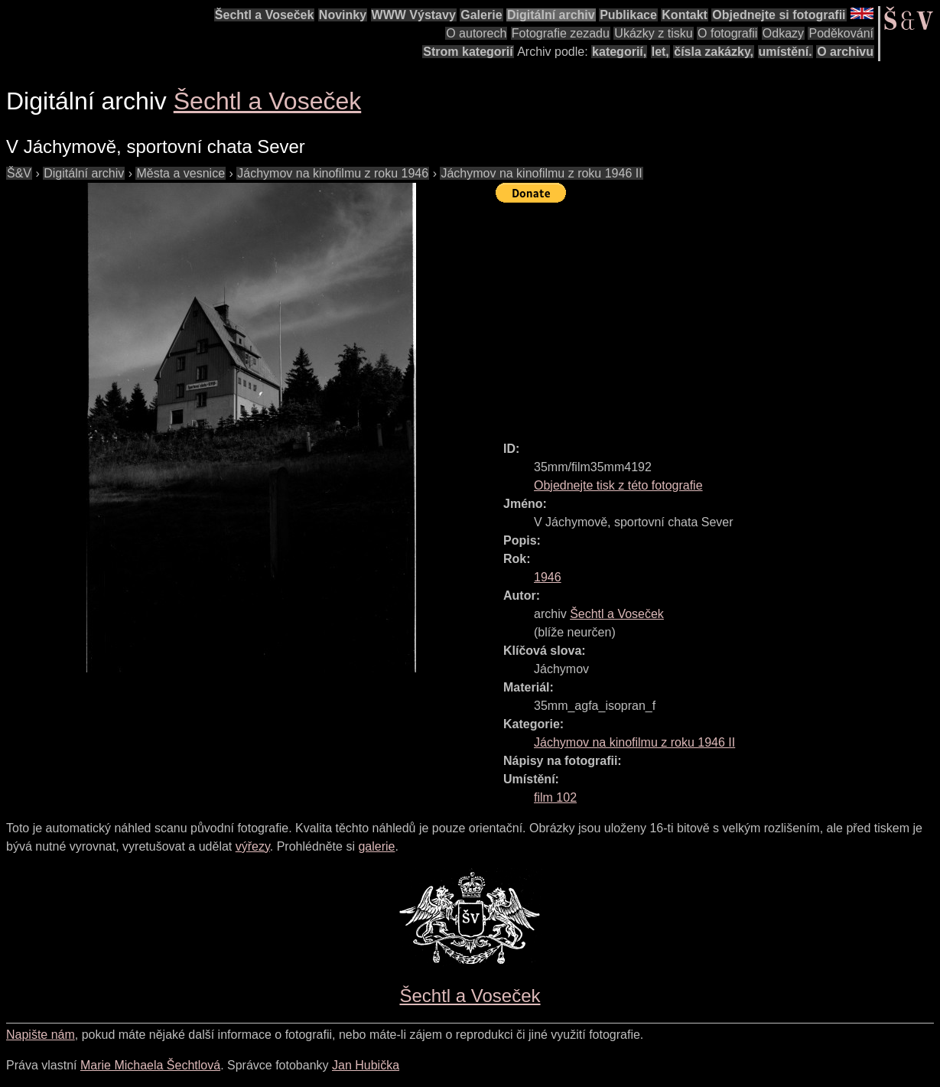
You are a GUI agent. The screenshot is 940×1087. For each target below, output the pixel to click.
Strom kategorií (467, 51)
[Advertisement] (718, 315)
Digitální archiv (551, 14)
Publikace (628, 14)
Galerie (481, 14)
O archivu (845, 51)
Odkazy (783, 33)
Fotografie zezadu (561, 33)
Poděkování (840, 33)
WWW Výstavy (414, 14)
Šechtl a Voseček (264, 14)
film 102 (555, 797)
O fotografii (727, 33)
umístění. (785, 51)
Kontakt (684, 14)
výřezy (253, 846)
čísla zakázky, (713, 51)
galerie (376, 846)
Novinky (342, 14)
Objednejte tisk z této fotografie (618, 485)
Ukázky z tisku (653, 33)
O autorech (476, 33)
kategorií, (619, 51)
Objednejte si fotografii (778, 14)
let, (660, 51)
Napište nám (40, 1034)
